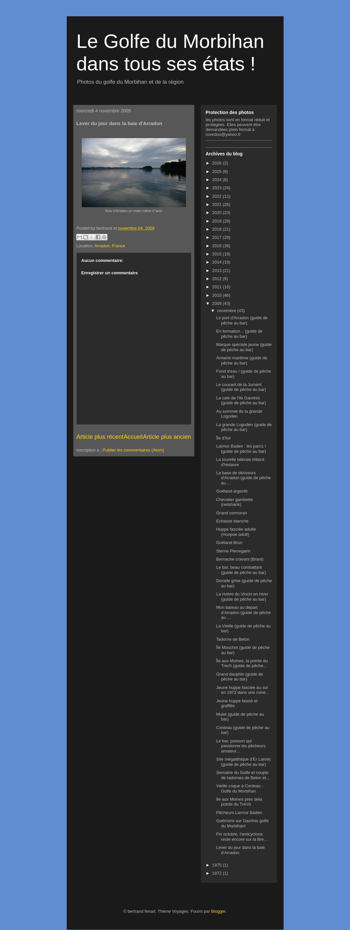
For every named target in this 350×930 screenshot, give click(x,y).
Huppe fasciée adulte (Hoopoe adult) (236, 532)
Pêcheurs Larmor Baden (239, 812)
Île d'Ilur (223, 438)
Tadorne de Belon (232, 639)
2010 (217, 295)
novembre (227, 310)
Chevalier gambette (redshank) (234, 502)
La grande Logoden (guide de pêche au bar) (244, 427)
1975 (217, 865)
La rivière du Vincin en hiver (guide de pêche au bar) (242, 597)
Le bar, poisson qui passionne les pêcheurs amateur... (241, 745)
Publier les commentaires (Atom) (133, 450)
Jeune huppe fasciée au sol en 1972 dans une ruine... (242, 690)
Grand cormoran (231, 512)
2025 (217, 171)
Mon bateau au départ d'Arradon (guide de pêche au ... (243, 612)
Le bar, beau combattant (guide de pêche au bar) (241, 570)
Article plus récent (100, 437)
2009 (217, 303)
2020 (217, 212)
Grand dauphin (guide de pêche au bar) (239, 677)
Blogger (218, 911)
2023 (217, 187)
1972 (217, 873)
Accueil (133, 437)
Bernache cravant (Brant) (239, 559)
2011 (217, 286)
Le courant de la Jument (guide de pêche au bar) (241, 387)
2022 (217, 196)
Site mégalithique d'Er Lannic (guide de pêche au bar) (243, 762)
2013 (217, 270)
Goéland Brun (229, 542)
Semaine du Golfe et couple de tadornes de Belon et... (243, 775)
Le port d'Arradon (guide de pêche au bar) (242, 320)
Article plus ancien (167, 437)
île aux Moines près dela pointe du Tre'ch (239, 802)
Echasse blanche (232, 521)
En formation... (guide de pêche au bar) (239, 334)
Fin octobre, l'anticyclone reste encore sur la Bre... (241, 837)
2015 (217, 253)
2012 (217, 278)
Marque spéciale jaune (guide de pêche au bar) (244, 347)
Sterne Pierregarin (233, 551)
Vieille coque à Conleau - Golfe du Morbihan (239, 788)
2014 (217, 262)
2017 (217, 237)
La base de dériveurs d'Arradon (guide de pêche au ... (243, 477)
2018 (217, 229)
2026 (217, 163)
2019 (217, 221)
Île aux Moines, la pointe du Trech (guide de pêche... (242, 663)
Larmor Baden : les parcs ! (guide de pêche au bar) (241, 449)
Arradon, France (109, 245)
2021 (217, 204)
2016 (217, 245)
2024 (217, 179)
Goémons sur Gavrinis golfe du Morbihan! (242, 823)
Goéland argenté (232, 491)
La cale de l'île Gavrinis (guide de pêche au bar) (241, 400)
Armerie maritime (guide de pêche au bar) (241, 360)
